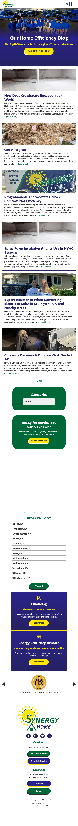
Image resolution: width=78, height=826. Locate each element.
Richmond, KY (20, 558)
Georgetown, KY (21, 533)
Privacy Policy (45, 806)
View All (39, 586)
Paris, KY (17, 553)
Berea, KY (17, 524)
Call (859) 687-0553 (39, 51)
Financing (39, 783)
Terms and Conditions (35, 806)
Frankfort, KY (19, 528)
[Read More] (11, 116)
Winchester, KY (21, 578)
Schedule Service (39, 440)
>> (41, 381)
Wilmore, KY (19, 573)
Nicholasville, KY (22, 548)
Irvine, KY (17, 538)
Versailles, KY (20, 568)
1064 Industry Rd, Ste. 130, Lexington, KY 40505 (39, 776)
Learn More (39, 623)
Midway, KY (19, 543)
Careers (39, 791)
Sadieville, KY (20, 563)
